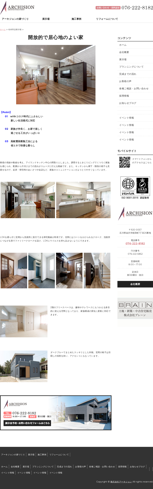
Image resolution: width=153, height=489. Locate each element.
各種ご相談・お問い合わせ (134, 88)
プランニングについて (131, 66)
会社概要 (124, 52)
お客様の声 (125, 81)
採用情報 (124, 95)
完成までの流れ (127, 74)
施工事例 (76, 19)
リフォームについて (107, 19)
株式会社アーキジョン (121, 481)
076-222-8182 (135, 243)
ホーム (3, 29)
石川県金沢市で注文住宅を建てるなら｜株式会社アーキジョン (17, 7)
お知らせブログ (127, 103)
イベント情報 (126, 117)
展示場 (46, 19)
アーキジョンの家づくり (15, 19)
